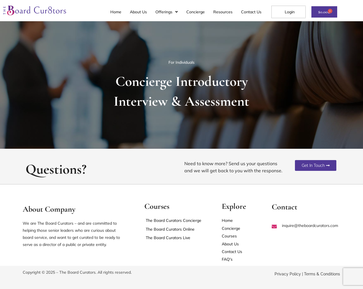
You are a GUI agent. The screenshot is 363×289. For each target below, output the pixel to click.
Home (115, 11)
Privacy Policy (288, 274)
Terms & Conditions (322, 274)
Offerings (166, 11)
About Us (138, 11)
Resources (223, 11)
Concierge (195, 11)
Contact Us (251, 11)
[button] (166, 12)
